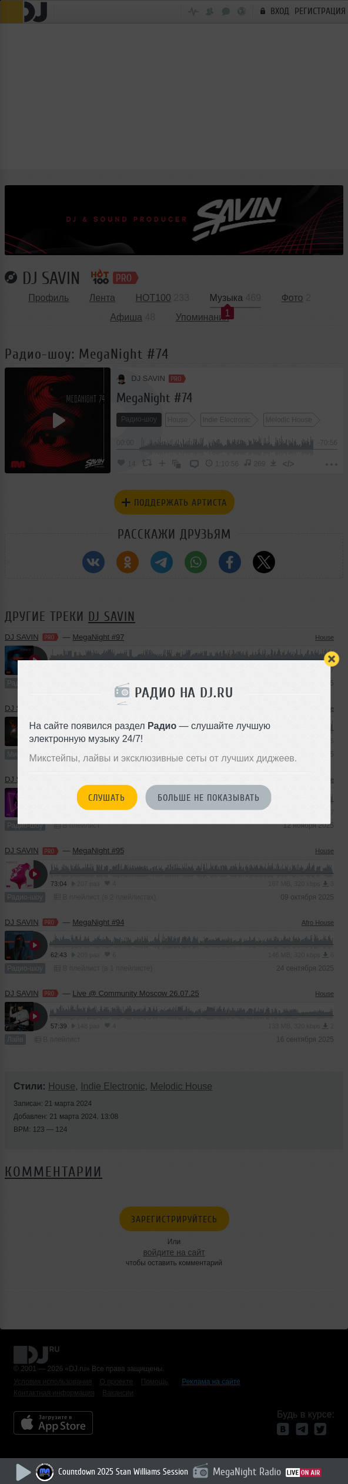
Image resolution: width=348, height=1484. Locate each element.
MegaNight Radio (247, 1472)
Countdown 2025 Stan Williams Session (123, 1472)
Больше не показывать (209, 798)
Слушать (106, 798)
